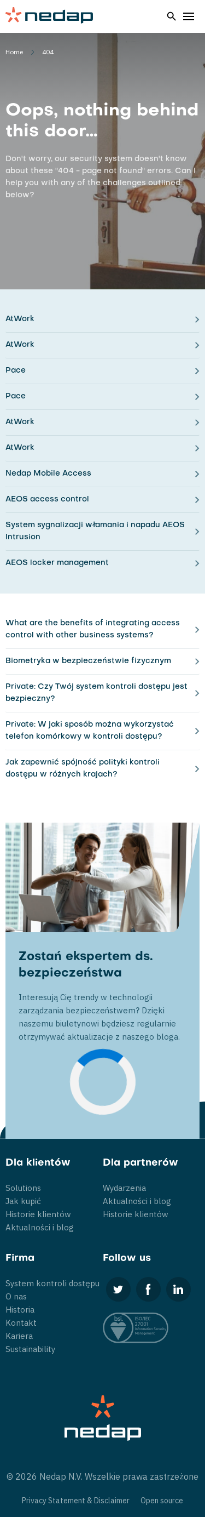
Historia (19, 1309)
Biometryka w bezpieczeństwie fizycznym (88, 661)
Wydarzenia (124, 1188)
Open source (161, 1500)
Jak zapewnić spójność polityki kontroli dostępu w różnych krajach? (82, 768)
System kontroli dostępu (52, 1283)
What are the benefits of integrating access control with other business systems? (92, 629)
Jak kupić (23, 1201)
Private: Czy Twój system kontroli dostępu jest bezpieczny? (96, 693)
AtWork (19, 319)
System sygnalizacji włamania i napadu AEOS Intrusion (95, 531)
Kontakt (21, 1323)
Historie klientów (38, 1214)
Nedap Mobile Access (48, 473)
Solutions (23, 1188)
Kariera (19, 1336)
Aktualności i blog (39, 1227)
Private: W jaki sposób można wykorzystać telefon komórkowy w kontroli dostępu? (89, 730)
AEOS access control (47, 499)
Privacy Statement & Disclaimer (76, 1500)
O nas (16, 1296)
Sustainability (30, 1349)
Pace (15, 370)
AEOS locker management (57, 563)
